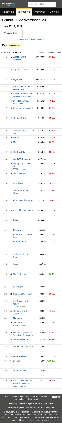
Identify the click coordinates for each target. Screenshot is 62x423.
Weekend (35, 396)
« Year (27, 40)
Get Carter (17, 322)
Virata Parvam (19, 241)
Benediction (18, 183)
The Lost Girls (19, 371)
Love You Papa (20, 356)
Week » (40, 40)
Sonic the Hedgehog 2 (23, 108)
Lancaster (17, 264)
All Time (43, 396)
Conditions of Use (36, 417)
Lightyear (17, 79)
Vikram (16, 138)
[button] (58, 3)
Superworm (18, 287)
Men (15, 142)
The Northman (19, 274)
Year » (34, 40)
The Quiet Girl (19, 152)
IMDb (42, 408)
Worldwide (40, 11)
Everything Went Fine (23, 210)
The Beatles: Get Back (23, 346)
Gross (42, 52)
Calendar (55, 11)
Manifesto (17, 318)
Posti (15, 220)
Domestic (9, 11)
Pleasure (17, 230)
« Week (20, 40)
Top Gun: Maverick (21, 69)
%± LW (51, 52)
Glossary (13, 403)
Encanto (16, 361)
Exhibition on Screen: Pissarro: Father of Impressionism (22, 383)
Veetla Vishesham (21, 159)
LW (9, 52)
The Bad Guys (19, 118)
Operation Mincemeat (22, 294)
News (20, 396)
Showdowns (32, 399)
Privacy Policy (54, 417)
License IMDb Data (38, 403)
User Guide (24, 403)
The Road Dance (20, 339)
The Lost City (19, 173)
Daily (27, 396)
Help (51, 403)
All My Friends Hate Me (23, 200)
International (24, 11)
